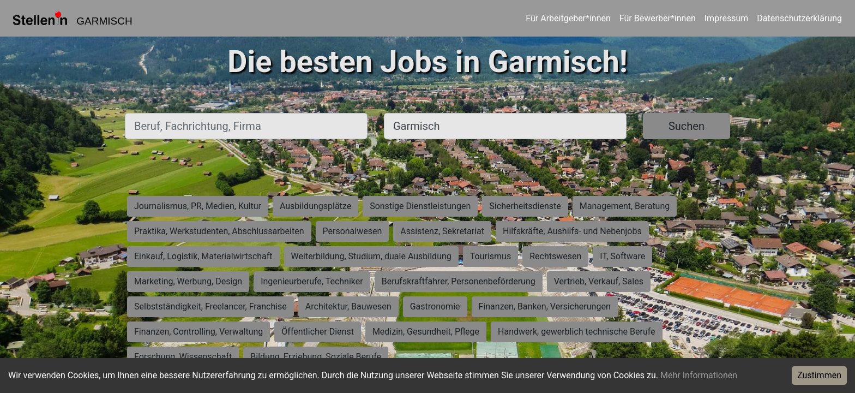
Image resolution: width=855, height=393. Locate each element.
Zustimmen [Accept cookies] (819, 375)
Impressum (727, 18)
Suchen (687, 126)
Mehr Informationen (698, 375)
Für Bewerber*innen (657, 18)
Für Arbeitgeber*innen (568, 18)
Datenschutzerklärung (799, 18)
